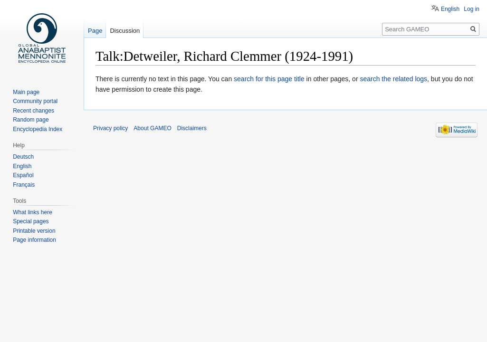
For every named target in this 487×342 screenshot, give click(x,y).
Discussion (125, 30)
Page (95, 30)
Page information (34, 240)
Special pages (30, 221)
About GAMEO (152, 128)
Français (24, 184)
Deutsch (23, 156)
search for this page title (269, 79)
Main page (26, 92)
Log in (471, 9)
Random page (30, 119)
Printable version (34, 231)
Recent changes (33, 110)
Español (23, 175)
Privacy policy (110, 128)
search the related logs (393, 79)
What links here (32, 212)
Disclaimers (192, 128)
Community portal (35, 101)
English (450, 9)
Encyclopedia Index (37, 129)
